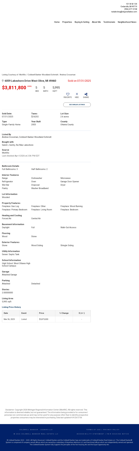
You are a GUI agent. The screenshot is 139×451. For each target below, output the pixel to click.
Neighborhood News (127, 22)
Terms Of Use (93, 429)
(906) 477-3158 (130, 9)
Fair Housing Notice (118, 434)
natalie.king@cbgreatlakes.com (124, 12)
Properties (67, 22)
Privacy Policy (111, 429)
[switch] (67, 96)
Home (57, 22)
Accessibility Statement (90, 434)
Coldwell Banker (29, 429)
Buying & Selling (82, 22)
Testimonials (109, 22)
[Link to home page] (2, 4)
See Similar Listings (77, 104)
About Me (96, 22)
